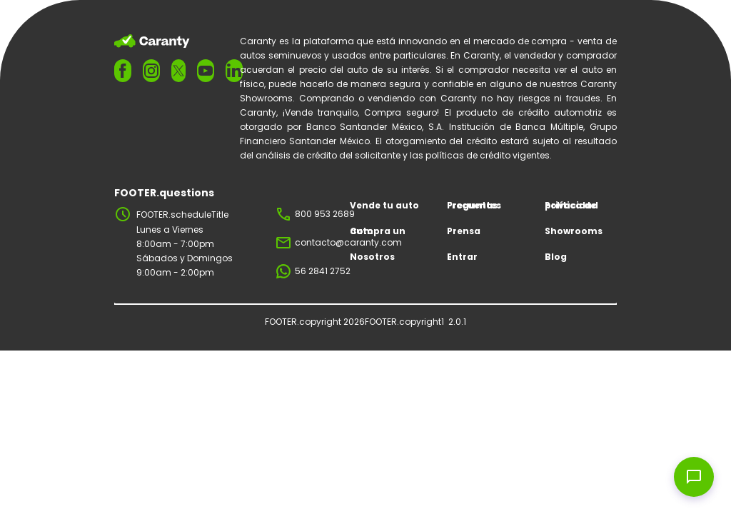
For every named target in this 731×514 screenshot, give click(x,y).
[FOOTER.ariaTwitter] (178, 70)
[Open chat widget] (694, 477)
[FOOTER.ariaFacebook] (122, 70)
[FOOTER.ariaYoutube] (205, 70)
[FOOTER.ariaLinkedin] (234, 70)
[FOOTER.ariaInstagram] (151, 70)
